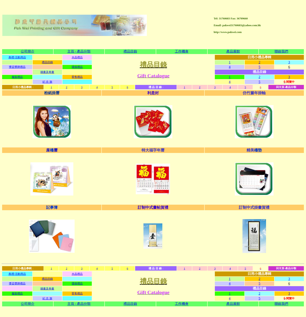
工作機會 (181, 27)
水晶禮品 (77, 32)
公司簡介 (27, 27)
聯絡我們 (281, 27)
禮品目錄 (130, 27)
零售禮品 (77, 52)
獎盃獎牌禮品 (17, 42)
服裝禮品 (17, 52)
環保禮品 (77, 42)
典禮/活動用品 (17, 32)
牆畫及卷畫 (47, 47)
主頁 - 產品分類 (79, 27)
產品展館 (233, 27)
